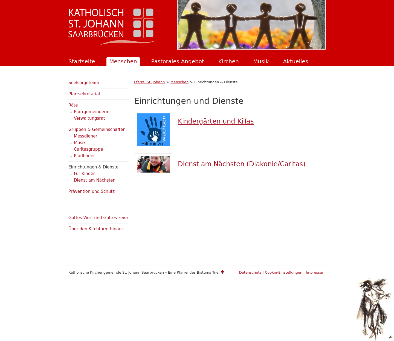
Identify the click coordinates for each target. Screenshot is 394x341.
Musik (261, 61)
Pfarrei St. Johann (149, 82)
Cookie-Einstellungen (283, 272)
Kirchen (228, 61)
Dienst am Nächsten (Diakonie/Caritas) (242, 164)
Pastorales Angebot (177, 61)
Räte (73, 105)
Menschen (123, 61)
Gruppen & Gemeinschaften (97, 129)
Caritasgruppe (88, 149)
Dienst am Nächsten (94, 180)
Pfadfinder (84, 155)
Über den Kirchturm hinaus (96, 229)
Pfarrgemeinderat (92, 111)
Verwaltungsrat (89, 118)
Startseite (81, 61)
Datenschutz (250, 272)
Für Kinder (84, 173)
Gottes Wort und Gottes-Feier (98, 217)
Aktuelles (295, 61)
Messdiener (85, 136)
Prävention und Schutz (91, 191)
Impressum (316, 272)
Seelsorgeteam (83, 82)
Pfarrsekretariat (84, 93)
